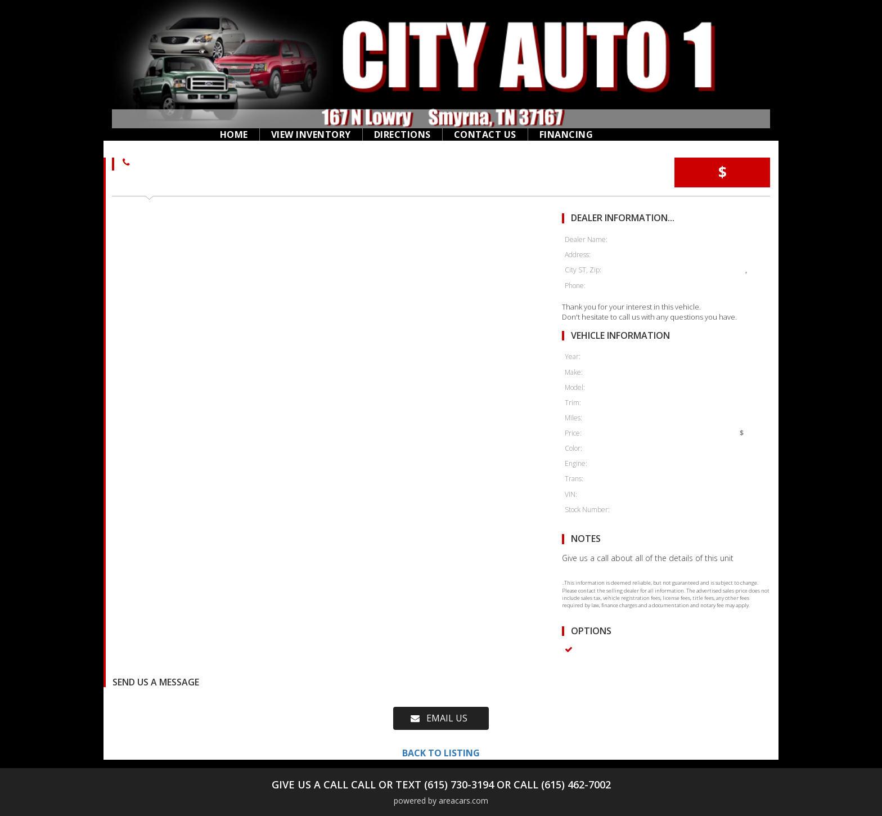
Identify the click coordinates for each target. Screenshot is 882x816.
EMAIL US (439, 718)
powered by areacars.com (441, 800)
